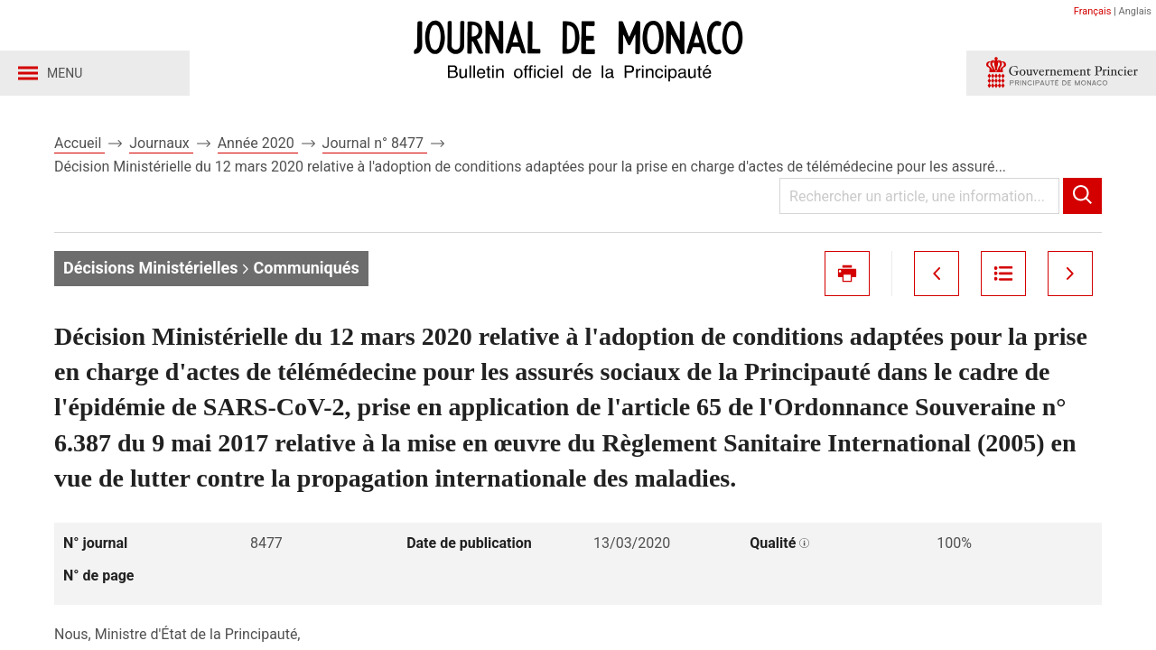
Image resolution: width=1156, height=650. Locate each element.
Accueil (79, 143)
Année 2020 (258, 143)
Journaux (160, 143)
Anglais (1135, 11)
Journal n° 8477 (374, 143)
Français (1093, 11)
